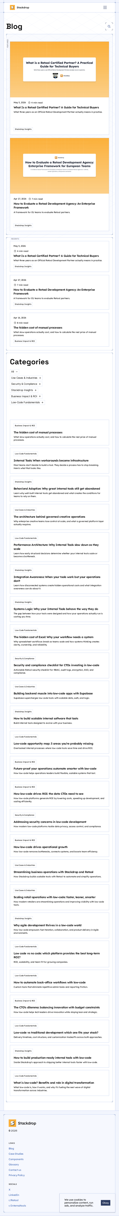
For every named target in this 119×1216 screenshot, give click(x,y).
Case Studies (16, 1153)
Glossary (14, 1164)
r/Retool (13, 1200)
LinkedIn (14, 1194)
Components (16, 1159)
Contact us (15, 1169)
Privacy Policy (17, 1175)
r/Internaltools (17, 1205)
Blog (11, 1148)
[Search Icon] (109, 26)
